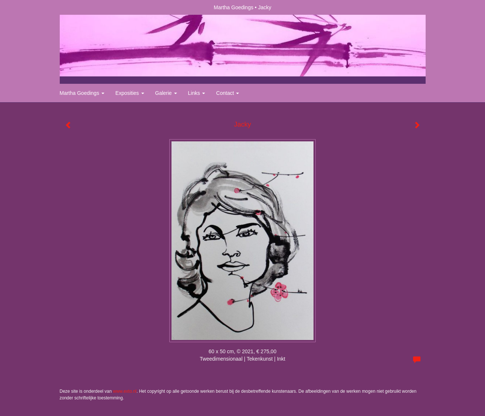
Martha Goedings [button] (82, 93)
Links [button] (196, 93)
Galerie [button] (166, 93)
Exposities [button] (129, 93)
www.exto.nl (124, 391)
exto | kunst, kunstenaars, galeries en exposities (80, 7)
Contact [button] (227, 93)
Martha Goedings (233, 7)
